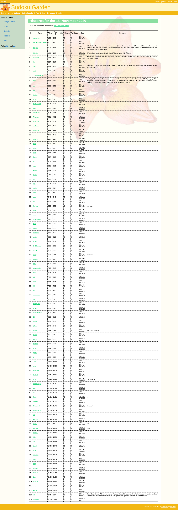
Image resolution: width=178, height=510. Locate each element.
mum (35, 148)
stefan (35, 188)
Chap (35, 339)
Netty (35, 397)
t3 (33, 161)
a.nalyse (36, 370)
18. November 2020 (61, 26)
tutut (34, 144)
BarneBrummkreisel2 (40, 42)
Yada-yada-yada (38, 75)
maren (35, 95)
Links (60, 13)
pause (35, 352)
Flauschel (36, 406)
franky (35, 157)
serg (34, 464)
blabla (35, 175)
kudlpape (36, 232)
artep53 (35, 432)
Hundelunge (37, 384)
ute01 (35, 321)
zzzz (34, 197)
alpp (34, 166)
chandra (36, 499)
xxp (34, 80)
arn (34, 392)
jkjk (34, 184)
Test (34, 66)
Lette (35, 379)
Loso (34, 348)
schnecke (36, 112)
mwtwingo (36, 295)
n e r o (35, 179)
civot (34, 366)
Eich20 (35, 375)
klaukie (35, 419)
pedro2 (35, 308)
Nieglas (35, 48)
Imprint (3, 1)
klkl (34, 286)
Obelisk (35, 401)
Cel (34, 388)
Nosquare (36, 304)
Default (169, 1)
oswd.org (173, 507)
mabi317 (36, 121)
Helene (35, 206)
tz (33, 357)
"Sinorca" (164, 507)
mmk (34, 215)
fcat (34, 272)
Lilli (34, 90)
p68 (34, 450)
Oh (34, 277)
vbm (34, 281)
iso (34, 62)
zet (34, 441)
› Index (5, 26)
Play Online (40, 13)
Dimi (34, 317)
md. (34, 486)
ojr (34, 299)
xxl (34, 415)
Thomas (36, 117)
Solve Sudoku (27, 13)
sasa (34, 263)
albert (35, 459)
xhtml (7, 46)
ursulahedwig (37, 312)
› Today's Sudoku (9, 22)
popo (35, 241)
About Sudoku (14, 13)
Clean (175, 1)
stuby (35, 237)
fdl (34, 290)
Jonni (35, 446)
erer (34, 135)
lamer (35, 228)
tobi (34, 224)
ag (34, 86)
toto (34, 210)
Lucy (34, 477)
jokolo (35, 326)
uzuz (34, 192)
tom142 (35, 139)
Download (51, 13)
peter (35, 99)
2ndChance (37, 246)
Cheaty (35, 428)
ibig (34, 437)
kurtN (35, 170)
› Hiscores (6, 36)
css (14, 46)
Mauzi (35, 330)
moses (35, 472)
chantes (35, 455)
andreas (36, 126)
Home (3, 13)
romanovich (37, 104)
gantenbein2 (37, 219)
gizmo (35, 250)
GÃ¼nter (36, 57)
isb (34, 495)
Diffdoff (35, 259)
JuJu (34, 71)
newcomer (36, 38)
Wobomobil (37, 410)
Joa (34, 361)
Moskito (35, 468)
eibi (34, 108)
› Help (5, 40)
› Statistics (6, 31)
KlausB (35, 343)
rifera (35, 424)
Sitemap (157, 1)
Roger (35, 490)
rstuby (35, 255)
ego (34, 152)
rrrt (34, 201)
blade (35, 335)
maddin (35, 481)
